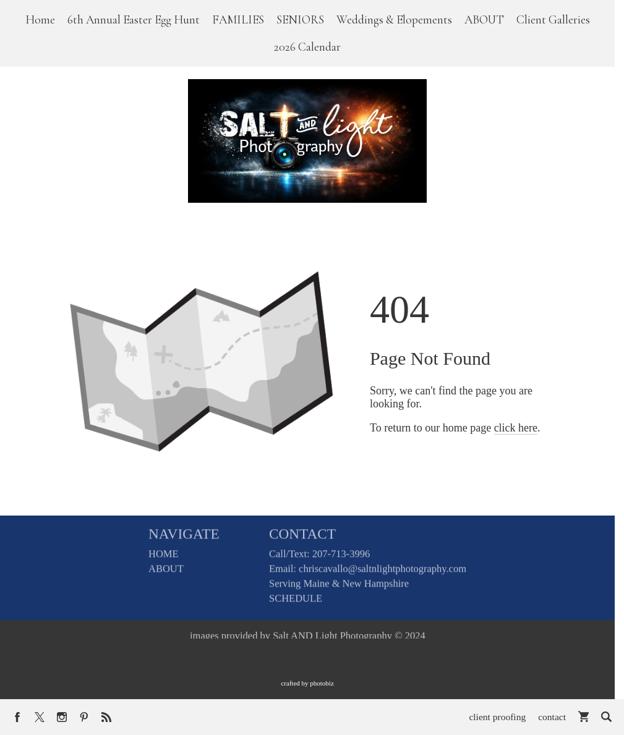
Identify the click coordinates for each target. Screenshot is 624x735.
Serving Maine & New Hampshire (339, 587)
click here (515, 428)
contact (552, 717)
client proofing (497, 717)
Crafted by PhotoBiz (307, 683)
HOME (163, 558)
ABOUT (166, 573)
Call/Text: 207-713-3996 (319, 558)
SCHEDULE (295, 602)
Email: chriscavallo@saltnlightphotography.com (367, 573)
